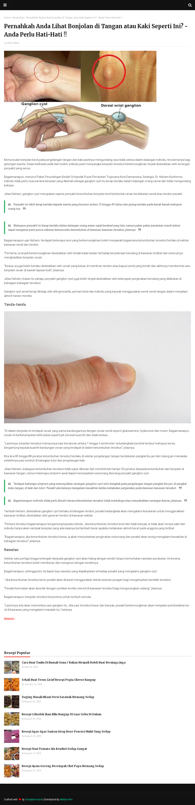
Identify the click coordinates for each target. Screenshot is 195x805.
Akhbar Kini (66, 799)
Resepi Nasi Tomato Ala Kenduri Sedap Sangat (54, 749)
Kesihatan (18, 17)
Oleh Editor (13, 43)
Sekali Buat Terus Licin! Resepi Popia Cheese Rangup (59, 680)
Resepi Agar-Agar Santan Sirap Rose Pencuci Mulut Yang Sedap (66, 731)
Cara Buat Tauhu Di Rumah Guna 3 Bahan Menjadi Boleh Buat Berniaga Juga (74, 662)
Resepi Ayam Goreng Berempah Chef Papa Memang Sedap (63, 766)
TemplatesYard (33, 799)
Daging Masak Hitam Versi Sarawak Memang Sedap (58, 697)
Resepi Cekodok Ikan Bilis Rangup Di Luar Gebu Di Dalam (61, 714)
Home (7, 17)
